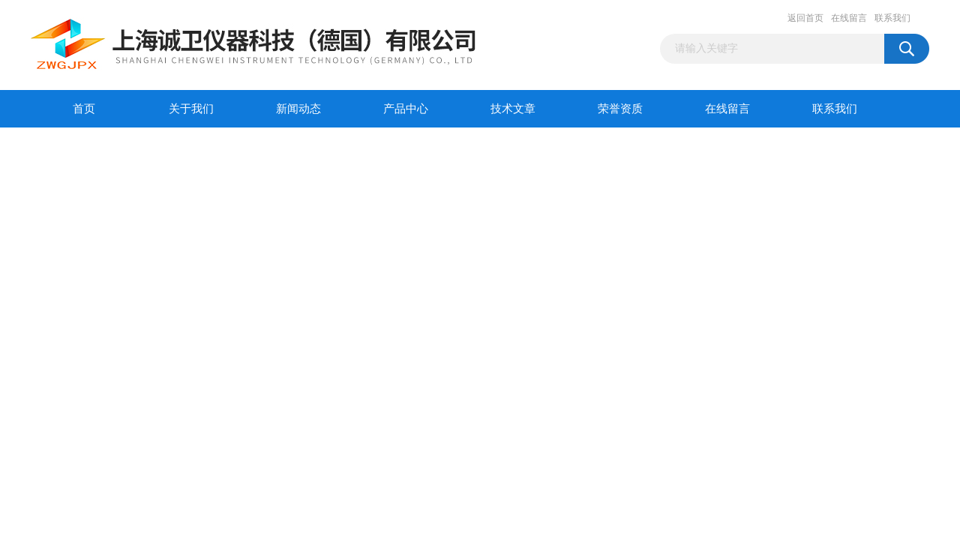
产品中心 (405, 109)
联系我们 (892, 18)
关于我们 (191, 109)
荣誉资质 (620, 109)
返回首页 (806, 18)
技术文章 (513, 109)
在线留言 (849, 18)
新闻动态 (298, 109)
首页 (84, 109)
